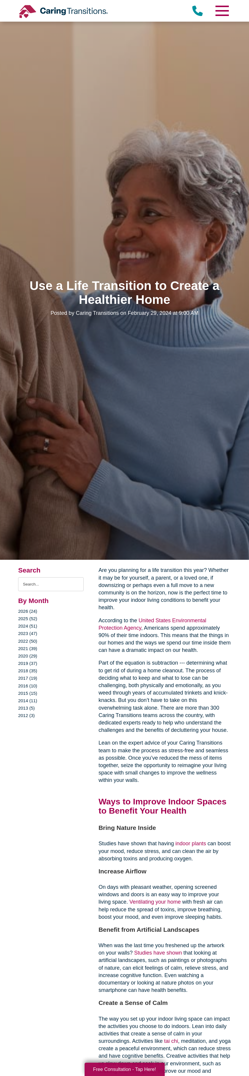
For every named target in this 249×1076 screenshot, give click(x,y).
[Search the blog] (51, 584)
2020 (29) (27, 655)
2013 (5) (26, 708)
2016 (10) (27, 685)
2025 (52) (27, 618)
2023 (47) (27, 633)
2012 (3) (26, 715)
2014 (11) (27, 700)
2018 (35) (27, 670)
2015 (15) (27, 693)
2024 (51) (27, 625)
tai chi (170, 1041)
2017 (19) (27, 678)
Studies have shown (158, 953)
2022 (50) (27, 641)
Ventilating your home (155, 902)
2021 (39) (27, 648)
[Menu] (222, 11)
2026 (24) (27, 611)
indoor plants (190, 843)
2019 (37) (27, 663)
